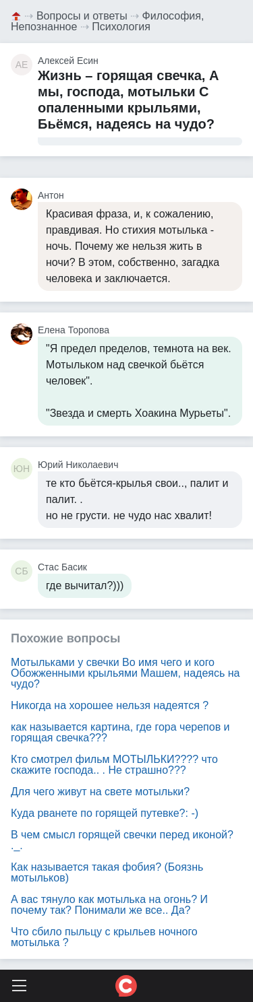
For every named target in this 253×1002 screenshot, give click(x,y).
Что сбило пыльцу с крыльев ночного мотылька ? (104, 937)
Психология (121, 26)
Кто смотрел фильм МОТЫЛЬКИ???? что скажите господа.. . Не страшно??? (114, 765)
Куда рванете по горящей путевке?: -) (104, 813)
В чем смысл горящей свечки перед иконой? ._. (122, 840)
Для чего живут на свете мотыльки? (100, 791)
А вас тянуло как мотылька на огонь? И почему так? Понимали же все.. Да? (109, 905)
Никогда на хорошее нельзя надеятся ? (109, 705)
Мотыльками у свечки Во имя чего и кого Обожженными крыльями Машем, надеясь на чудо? (125, 673)
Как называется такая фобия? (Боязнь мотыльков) (107, 872)
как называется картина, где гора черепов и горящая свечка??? (120, 732)
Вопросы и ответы (82, 16)
